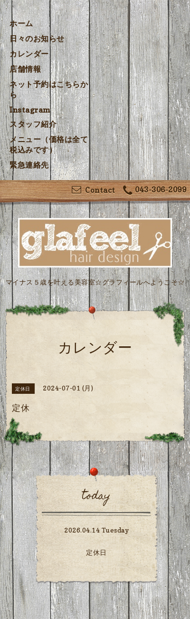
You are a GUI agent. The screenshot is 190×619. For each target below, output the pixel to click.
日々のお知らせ (37, 38)
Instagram (30, 109)
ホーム (21, 23)
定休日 (96, 552)
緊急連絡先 (29, 165)
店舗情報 (25, 69)
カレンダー (29, 53)
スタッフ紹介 (33, 124)
